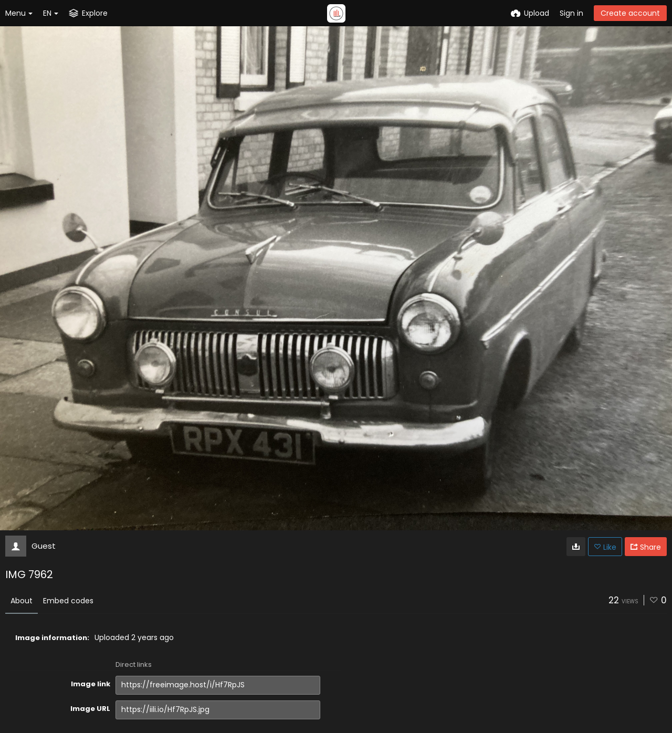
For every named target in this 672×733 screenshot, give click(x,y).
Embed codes (68, 600)
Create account (630, 13)
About (21, 600)
